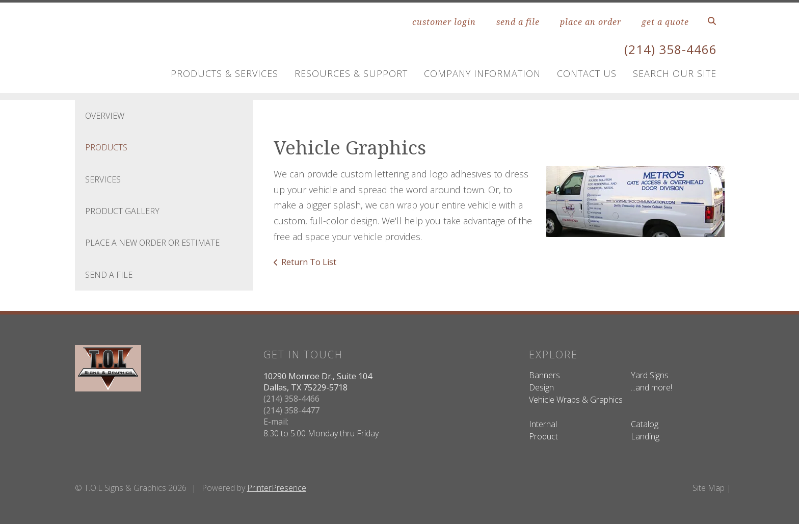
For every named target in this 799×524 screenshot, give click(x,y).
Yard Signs (650, 375)
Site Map (709, 487)
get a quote (665, 22)
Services (103, 179)
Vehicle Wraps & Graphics (576, 399)
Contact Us (587, 73)
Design (541, 387)
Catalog (644, 424)
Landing (645, 436)
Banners (544, 375)
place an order (590, 22)
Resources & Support (351, 73)
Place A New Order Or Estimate (152, 242)
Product (543, 436)
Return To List (308, 262)
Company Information (482, 73)
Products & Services (224, 73)
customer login (444, 22)
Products (106, 147)
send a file (518, 22)
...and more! (651, 387)
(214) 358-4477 (291, 410)
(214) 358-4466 (670, 49)
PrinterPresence (276, 487)
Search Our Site (674, 73)
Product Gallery (122, 211)
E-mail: (275, 421)
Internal (543, 424)
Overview (104, 115)
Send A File (108, 274)
